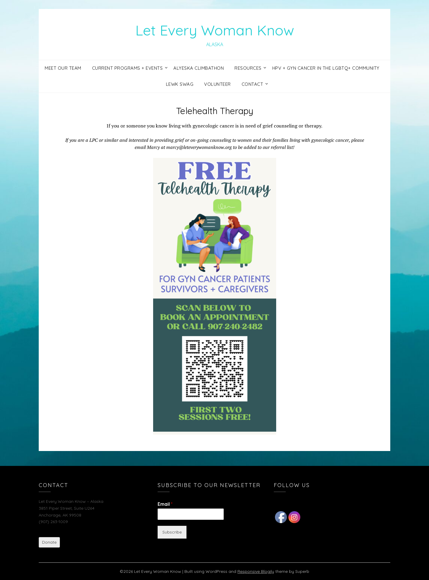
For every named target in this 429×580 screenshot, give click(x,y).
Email (165, 504)
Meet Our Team (63, 68)
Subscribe (172, 532)
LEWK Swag (180, 84)
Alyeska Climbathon (198, 68)
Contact (252, 84)
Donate (49, 542)
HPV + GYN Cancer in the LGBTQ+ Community (326, 68)
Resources (248, 68)
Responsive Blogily (255, 571)
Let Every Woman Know (214, 30)
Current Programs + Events (127, 68)
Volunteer (217, 84)
